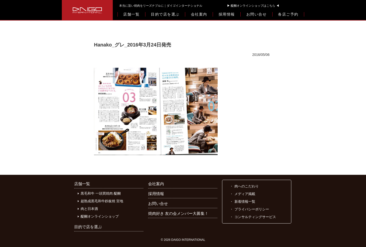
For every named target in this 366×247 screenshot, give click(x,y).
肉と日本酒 (89, 209)
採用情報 (227, 14)
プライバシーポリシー (251, 209)
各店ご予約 (288, 14)
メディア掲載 (244, 194)
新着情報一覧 (244, 201)
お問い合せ (256, 14)
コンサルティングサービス (255, 217)
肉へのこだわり (246, 186)
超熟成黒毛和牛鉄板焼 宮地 (102, 201)
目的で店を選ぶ (165, 14)
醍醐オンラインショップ (100, 216)
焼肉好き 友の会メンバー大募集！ (178, 213)
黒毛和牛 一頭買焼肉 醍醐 (101, 193)
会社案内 (199, 14)
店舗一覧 (131, 14)
